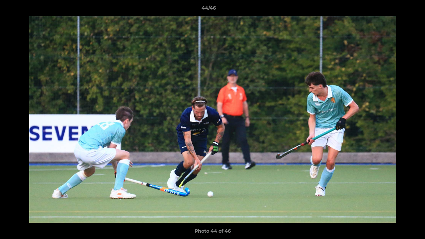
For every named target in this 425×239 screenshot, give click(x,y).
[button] (397, 10)
